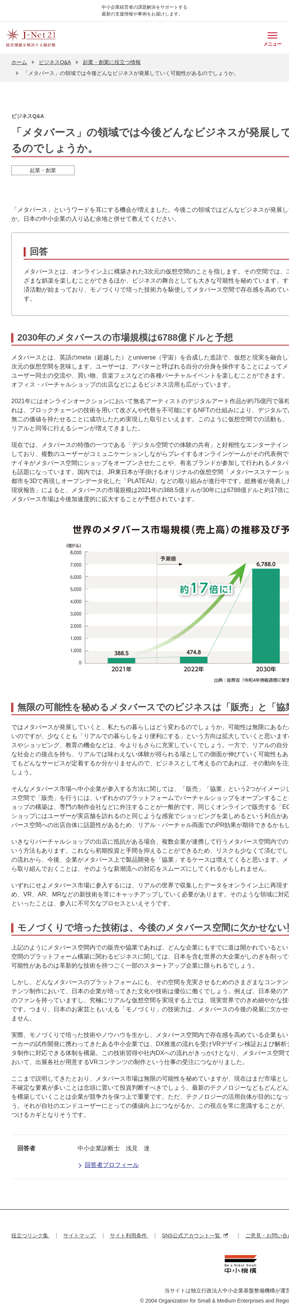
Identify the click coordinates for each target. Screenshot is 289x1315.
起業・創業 (43, 170)
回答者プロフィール (108, 1165)
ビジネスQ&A (55, 62)
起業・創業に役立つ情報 (112, 62)
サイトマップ (79, 1235)
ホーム (19, 62)
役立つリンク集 (30, 1235)
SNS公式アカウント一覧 (195, 1235)
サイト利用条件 (129, 1235)
